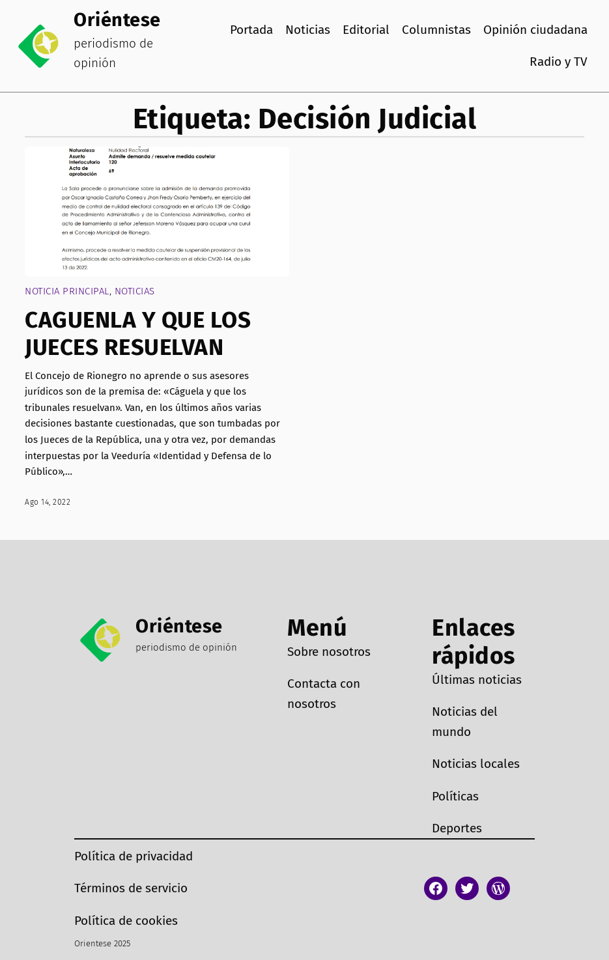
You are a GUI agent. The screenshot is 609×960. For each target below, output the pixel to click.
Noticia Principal (67, 291)
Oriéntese (117, 19)
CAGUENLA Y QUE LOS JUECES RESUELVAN (138, 333)
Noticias (135, 291)
